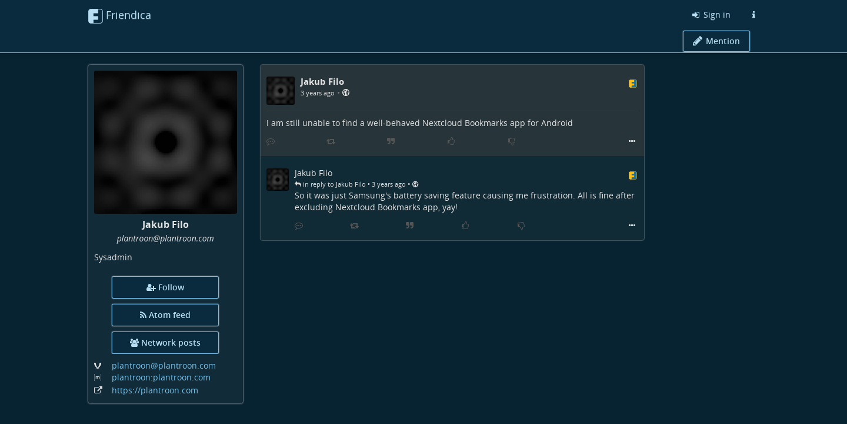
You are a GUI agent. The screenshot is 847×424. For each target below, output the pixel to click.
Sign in (711, 14)
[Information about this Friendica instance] (753, 14)
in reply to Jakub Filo (330, 184)
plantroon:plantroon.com (161, 377)
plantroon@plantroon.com (164, 365)
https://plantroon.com (155, 390)
